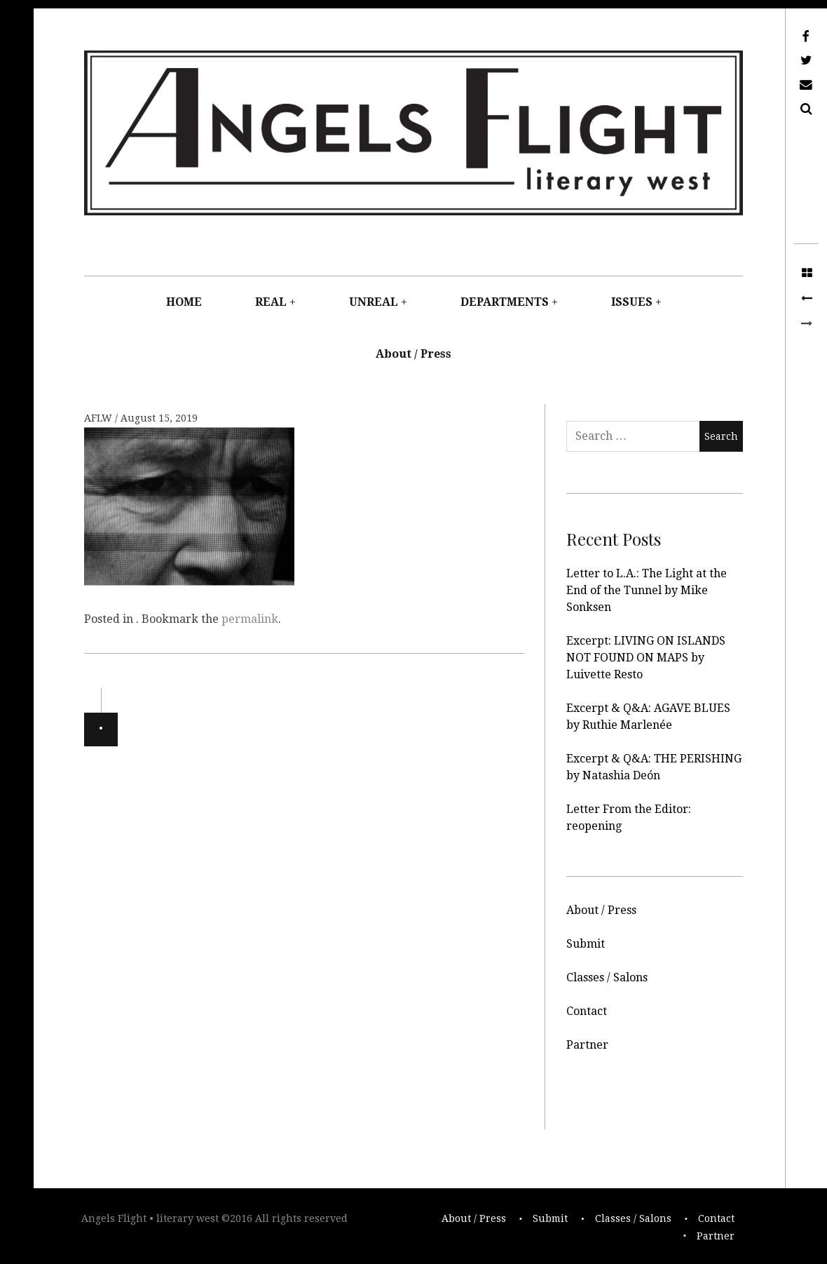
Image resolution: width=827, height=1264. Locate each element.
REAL (271, 302)
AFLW (99, 418)
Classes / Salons (607, 977)
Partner (587, 1044)
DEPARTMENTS (504, 302)
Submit (585, 943)
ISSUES (631, 302)
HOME (184, 302)
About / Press (413, 354)
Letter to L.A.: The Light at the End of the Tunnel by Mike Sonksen (646, 590)
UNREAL (373, 302)
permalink (249, 619)
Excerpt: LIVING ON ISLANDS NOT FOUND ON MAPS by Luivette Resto (645, 657)
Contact (586, 1011)
